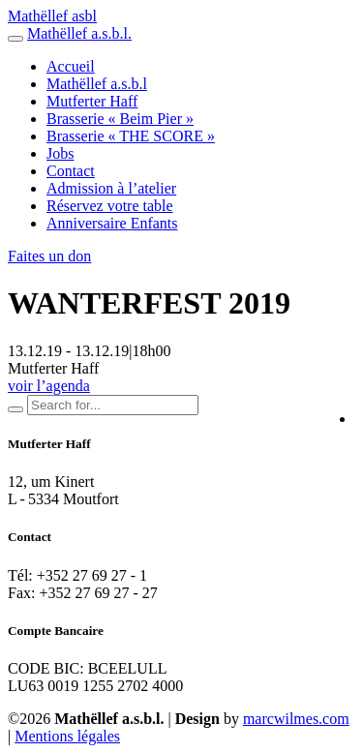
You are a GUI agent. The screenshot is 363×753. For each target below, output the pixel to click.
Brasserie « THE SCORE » (130, 136)
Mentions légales (67, 736)
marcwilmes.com (296, 718)
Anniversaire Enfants (112, 223)
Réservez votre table (109, 205)
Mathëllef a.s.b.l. (79, 33)
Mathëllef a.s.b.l (96, 83)
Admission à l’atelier (111, 188)
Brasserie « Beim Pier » (120, 118)
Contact (70, 171)
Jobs (60, 153)
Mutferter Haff (91, 101)
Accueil (70, 66)
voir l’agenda (49, 385)
